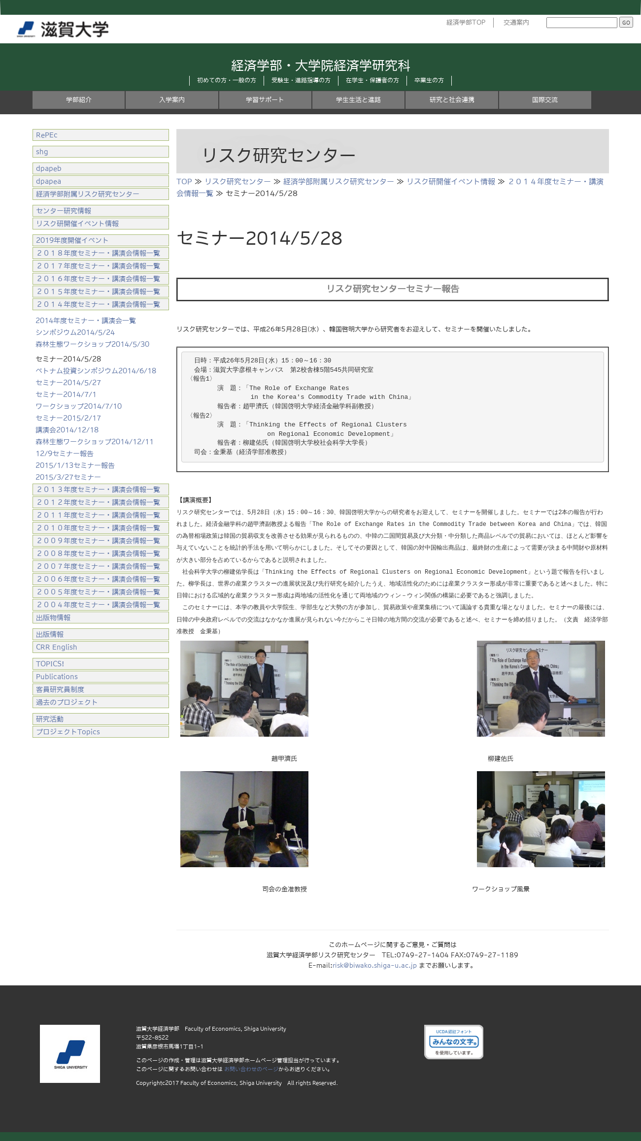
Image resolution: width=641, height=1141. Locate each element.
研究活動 (50, 719)
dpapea (48, 181)
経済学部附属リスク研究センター (338, 181)
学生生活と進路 (358, 100)
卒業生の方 (429, 80)
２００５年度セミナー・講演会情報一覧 (98, 591)
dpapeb (49, 168)
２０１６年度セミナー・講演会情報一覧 (98, 278)
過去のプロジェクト (67, 702)
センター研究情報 (63, 210)
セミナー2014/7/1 (66, 394)
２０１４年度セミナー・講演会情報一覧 (98, 304)
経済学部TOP (466, 22)
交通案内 (516, 22)
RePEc (47, 134)
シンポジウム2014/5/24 (75, 332)
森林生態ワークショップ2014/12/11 (94, 441)
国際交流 (545, 100)
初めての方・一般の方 (226, 80)
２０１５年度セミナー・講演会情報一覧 (98, 291)
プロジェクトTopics (68, 731)
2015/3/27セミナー (68, 477)
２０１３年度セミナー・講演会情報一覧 (98, 489)
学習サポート (265, 100)
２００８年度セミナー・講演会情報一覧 (98, 553)
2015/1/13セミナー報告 (75, 465)
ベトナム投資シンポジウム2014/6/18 (95, 370)
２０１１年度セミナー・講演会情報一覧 (98, 515)
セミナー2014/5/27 (68, 382)
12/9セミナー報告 (64, 453)
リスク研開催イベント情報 (450, 181)
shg (42, 151)
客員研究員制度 (60, 689)
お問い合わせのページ (251, 1068)
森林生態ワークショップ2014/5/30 (92, 344)
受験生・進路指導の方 (301, 80)
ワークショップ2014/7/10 (78, 406)
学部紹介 (79, 100)
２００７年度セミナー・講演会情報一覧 (98, 566)
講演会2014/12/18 (67, 429)
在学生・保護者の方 (372, 80)
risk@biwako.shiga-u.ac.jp (375, 964)
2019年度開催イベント (72, 240)
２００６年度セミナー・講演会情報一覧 (98, 579)
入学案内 (172, 100)
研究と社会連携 (452, 100)
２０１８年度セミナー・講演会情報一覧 (98, 253)
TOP (184, 181)
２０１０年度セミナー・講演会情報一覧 (98, 527)
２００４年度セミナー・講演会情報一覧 (98, 604)
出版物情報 (53, 617)
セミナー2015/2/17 (68, 418)
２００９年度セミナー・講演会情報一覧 (98, 540)
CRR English (56, 647)
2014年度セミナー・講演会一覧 (85, 320)
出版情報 (50, 634)
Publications (57, 676)
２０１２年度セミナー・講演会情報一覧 (98, 502)
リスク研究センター (237, 181)
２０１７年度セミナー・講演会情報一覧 (98, 265)
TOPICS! (50, 663)
